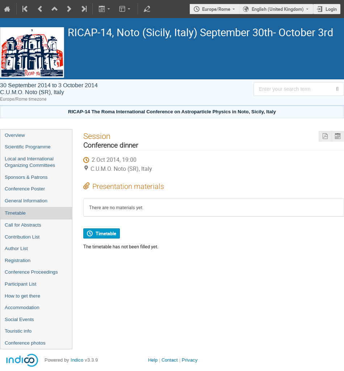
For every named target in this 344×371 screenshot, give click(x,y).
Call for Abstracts (23, 225)
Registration (17, 260)
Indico (77, 360)
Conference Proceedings (31, 272)
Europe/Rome (216, 9)
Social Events (19, 319)
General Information (26, 200)
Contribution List (22, 237)
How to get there (22, 296)
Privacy (190, 360)
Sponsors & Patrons (26, 177)
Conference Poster (25, 188)
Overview (15, 135)
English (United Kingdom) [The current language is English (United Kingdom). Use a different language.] (278, 9)
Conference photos (25, 343)
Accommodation (22, 307)
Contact (169, 360)
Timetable (15, 213)
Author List (16, 248)
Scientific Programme (28, 146)
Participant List (20, 284)
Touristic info (18, 331)
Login (331, 9)
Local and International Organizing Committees (30, 162)
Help (153, 360)
